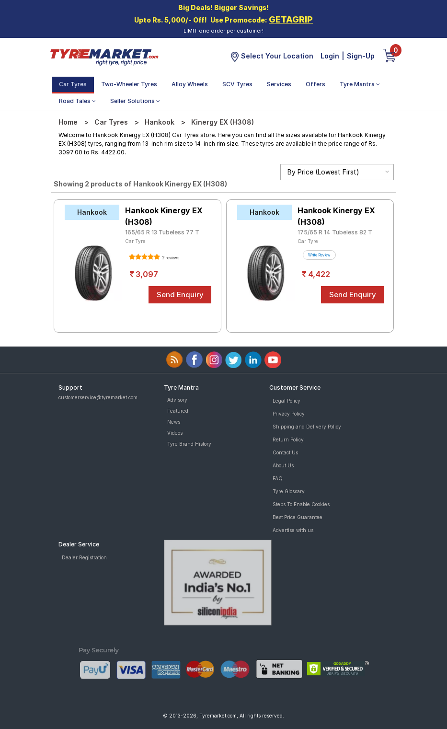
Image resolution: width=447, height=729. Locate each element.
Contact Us (285, 452)
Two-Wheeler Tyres (129, 84)
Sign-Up (361, 56)
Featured (177, 411)
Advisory (177, 400)
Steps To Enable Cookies (301, 504)
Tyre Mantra (360, 84)
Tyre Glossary (289, 491)
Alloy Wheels (190, 84)
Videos (175, 433)
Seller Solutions (135, 100)
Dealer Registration (84, 557)
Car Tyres (73, 84)
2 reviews (170, 257)
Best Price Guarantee (297, 517)
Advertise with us (293, 530)
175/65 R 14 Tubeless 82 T (335, 232)
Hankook (159, 122)
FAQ (278, 478)
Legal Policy (286, 401)
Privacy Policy (289, 414)
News (173, 422)
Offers (315, 84)
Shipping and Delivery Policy (307, 426)
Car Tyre (135, 241)
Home (68, 122)
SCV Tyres (237, 84)
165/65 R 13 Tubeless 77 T (162, 232)
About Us (283, 465)
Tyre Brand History (189, 444)
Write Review (319, 255)
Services (279, 84)
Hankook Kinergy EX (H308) (164, 216)
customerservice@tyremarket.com (98, 397)
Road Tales (77, 100)
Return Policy (288, 439)
